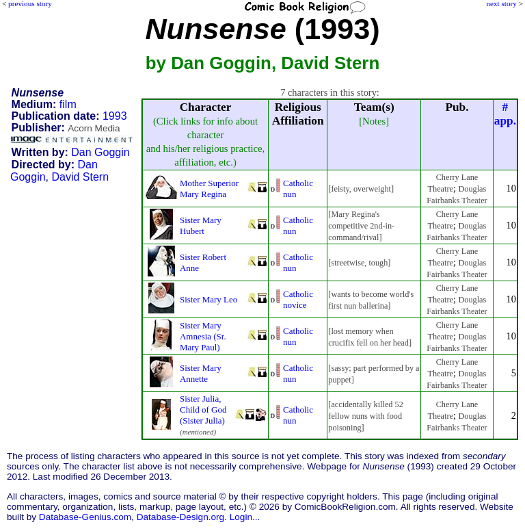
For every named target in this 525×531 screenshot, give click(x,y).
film (68, 104)
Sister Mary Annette (200, 373)
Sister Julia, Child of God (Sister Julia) (203, 409)
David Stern (80, 177)
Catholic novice (298, 299)
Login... (245, 517)
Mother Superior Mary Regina (209, 188)
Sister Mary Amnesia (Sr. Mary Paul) (203, 336)
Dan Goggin (100, 152)
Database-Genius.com (85, 517)
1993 (115, 116)
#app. (505, 114)
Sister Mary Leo (208, 299)
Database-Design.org (180, 517)
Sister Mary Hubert (200, 225)
